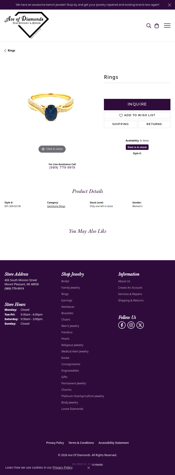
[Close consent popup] (88, 467)
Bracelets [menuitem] (67, 313)
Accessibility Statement (113, 443)
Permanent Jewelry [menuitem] (73, 383)
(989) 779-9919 (62, 167)
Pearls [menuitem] (65, 339)
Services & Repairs (130, 294)
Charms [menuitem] (66, 390)
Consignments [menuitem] (70, 364)
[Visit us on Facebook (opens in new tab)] (122, 325)
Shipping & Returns (131, 300)
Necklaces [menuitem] (67, 307)
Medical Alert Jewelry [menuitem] (74, 351)
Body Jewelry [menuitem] (69, 402)
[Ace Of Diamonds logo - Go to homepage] (26, 25)
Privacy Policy (55, 443)
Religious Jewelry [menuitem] (72, 345)
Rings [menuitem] (65, 294)
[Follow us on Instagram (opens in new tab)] (131, 325)
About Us (124, 281)
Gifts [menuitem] (64, 377)
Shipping (120, 124)
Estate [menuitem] (65, 358)
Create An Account (130, 288)
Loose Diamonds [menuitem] (72, 409)
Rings (11, 50)
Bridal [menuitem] (65, 281)
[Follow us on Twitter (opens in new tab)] (140, 325)
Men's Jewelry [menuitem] (70, 326)
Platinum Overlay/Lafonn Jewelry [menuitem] (82, 396)
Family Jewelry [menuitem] (70, 288)
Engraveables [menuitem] (70, 370)
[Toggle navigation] (167, 25)
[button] (149, 25)
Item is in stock (137, 147)
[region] (52, 106)
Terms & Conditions (81, 443)
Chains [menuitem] (65, 319)
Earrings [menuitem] (66, 300)
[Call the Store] (14, 288)
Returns (154, 124)
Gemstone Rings (56, 206)
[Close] (169, 5)
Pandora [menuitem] (66, 332)
